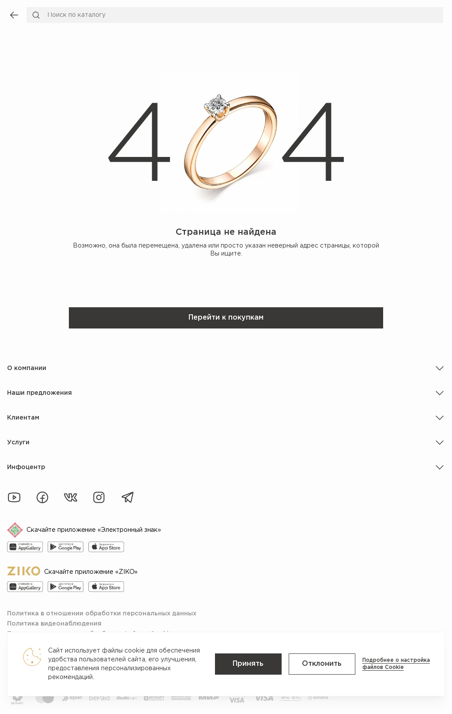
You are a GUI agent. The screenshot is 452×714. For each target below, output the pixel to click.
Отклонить (323, 664)
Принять (251, 664)
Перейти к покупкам (226, 317)
